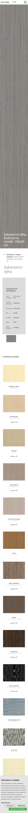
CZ (13, 2)
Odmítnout (21, 806)
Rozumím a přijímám (17, 809)
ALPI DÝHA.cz (10, 254)
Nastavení (10, 806)
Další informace (5, 802)
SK (15, 2)
